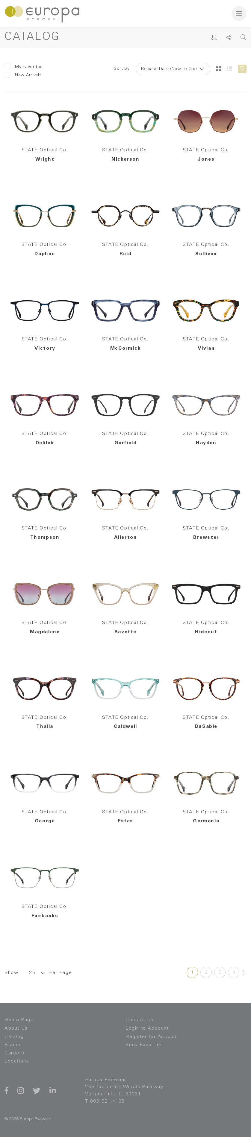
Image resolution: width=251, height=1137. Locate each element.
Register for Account (152, 1036)
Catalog (14, 1036)
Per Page (60, 972)
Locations (16, 1061)
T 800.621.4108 (105, 1101)
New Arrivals (23, 75)
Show (11, 972)
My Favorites (23, 66)
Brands (13, 1044)
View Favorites (144, 1044)
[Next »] (244, 972)
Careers (14, 1053)
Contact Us (140, 1020)
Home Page (19, 1020)
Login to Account (147, 1028)
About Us (16, 1028)
